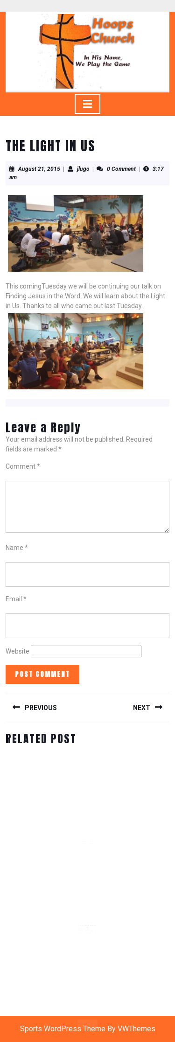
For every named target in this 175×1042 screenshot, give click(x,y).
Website (17, 651)
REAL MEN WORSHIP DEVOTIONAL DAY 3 (87, 924)
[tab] (87, 104)
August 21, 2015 (39, 169)
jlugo (83, 169)
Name (17, 547)
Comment (23, 466)
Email (16, 599)
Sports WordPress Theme (62, 1028)
